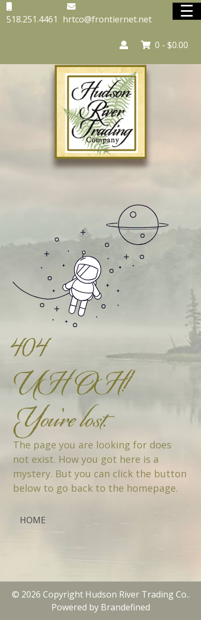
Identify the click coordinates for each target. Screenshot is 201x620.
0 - (164, 45)
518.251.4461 (32, 19)
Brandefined (125, 607)
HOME (33, 520)
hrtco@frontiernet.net (107, 19)
